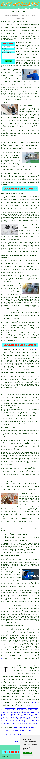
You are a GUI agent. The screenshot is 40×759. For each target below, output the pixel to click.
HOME (19, 8)
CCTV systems (30, 646)
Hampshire (35, 730)
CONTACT (30, 8)
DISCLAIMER (35, 8)
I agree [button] (25, 752)
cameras (7, 70)
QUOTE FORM (33, 702)
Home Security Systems (22, 709)
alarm (9, 488)
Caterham (35, 349)
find (6, 628)
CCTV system (20, 26)
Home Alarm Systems (7, 711)
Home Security (18, 711)
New (12, 746)
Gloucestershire (33, 727)
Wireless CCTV (9, 709)
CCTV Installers (21, 708)
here (2, 658)
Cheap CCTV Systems (13, 721)
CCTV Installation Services (27, 712)
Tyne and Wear (33, 729)
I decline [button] (29, 752)
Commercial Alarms (22, 723)
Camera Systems (20, 720)
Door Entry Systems (6, 725)
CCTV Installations (12, 712)
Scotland (3, 729)
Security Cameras (10, 708)
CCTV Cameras (34, 709)
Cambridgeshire (16, 730)
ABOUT (26, 8)
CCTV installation (21, 657)
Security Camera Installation (16, 718)
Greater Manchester (13, 729)
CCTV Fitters (34, 715)
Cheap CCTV (30, 717)
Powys (15, 727)
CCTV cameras (5, 458)
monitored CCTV (12, 684)
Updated (16, 746)
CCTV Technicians (33, 708)
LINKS (22, 8)
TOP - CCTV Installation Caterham (11, 734)
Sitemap (2, 746)
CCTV (6, 93)
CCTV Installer (28, 711)
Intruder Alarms (18, 725)
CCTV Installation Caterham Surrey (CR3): (15, 21)
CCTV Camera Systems (32, 718)
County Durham (26, 730)
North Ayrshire (5, 730)
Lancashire (24, 729)
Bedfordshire (23, 727)
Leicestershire (5, 732)
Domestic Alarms (33, 723)
